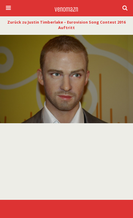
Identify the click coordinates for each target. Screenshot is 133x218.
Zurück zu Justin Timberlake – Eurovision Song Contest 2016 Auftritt (66, 24)
